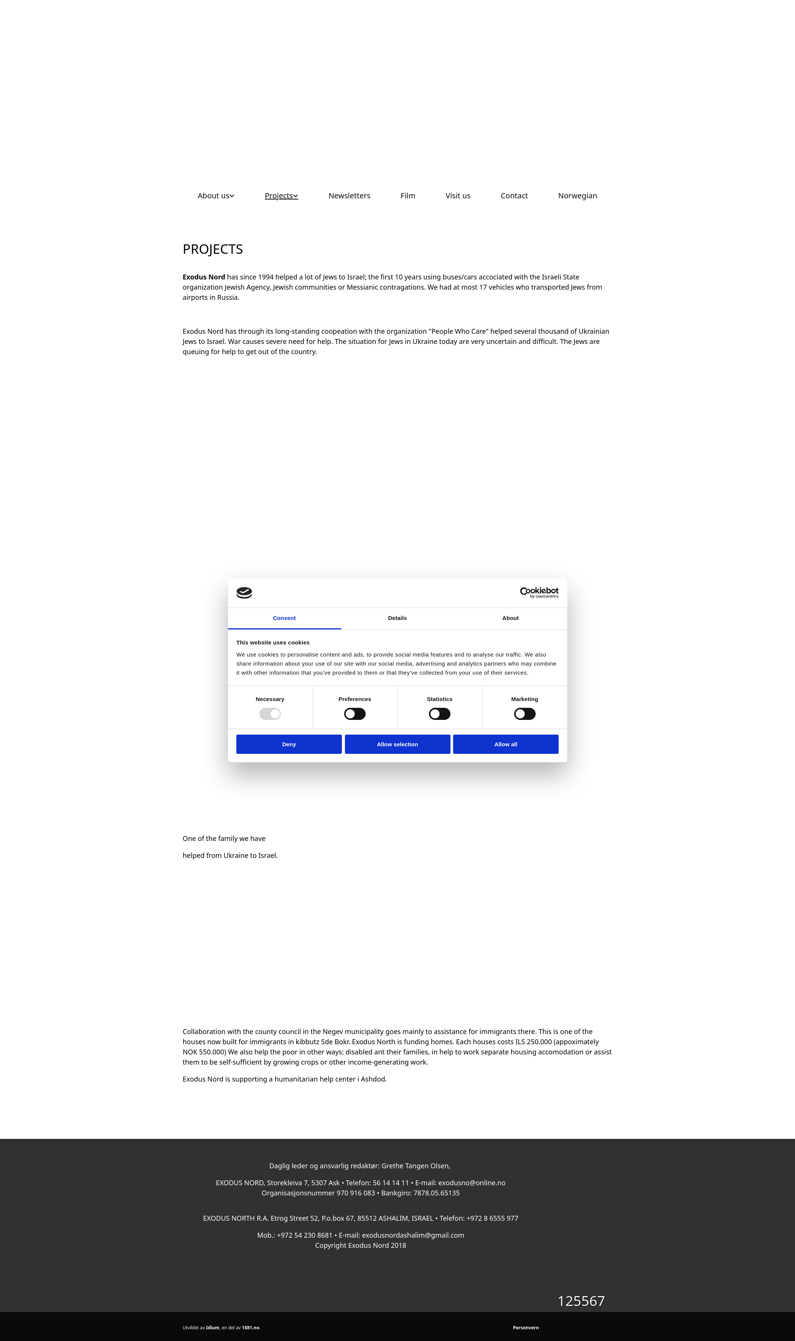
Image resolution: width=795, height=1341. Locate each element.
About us (214, 195)
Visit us (458, 195)
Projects (279, 195)
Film (408, 195)
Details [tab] (397, 618)
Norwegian (577, 195)
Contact (514, 195)
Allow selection (397, 744)
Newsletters (349, 195)
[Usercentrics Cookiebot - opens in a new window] (526, 592)
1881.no (250, 1327)
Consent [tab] (284, 618)
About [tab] (510, 618)
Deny (289, 744)
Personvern (526, 1327)
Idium (212, 1327)
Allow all (506, 744)
